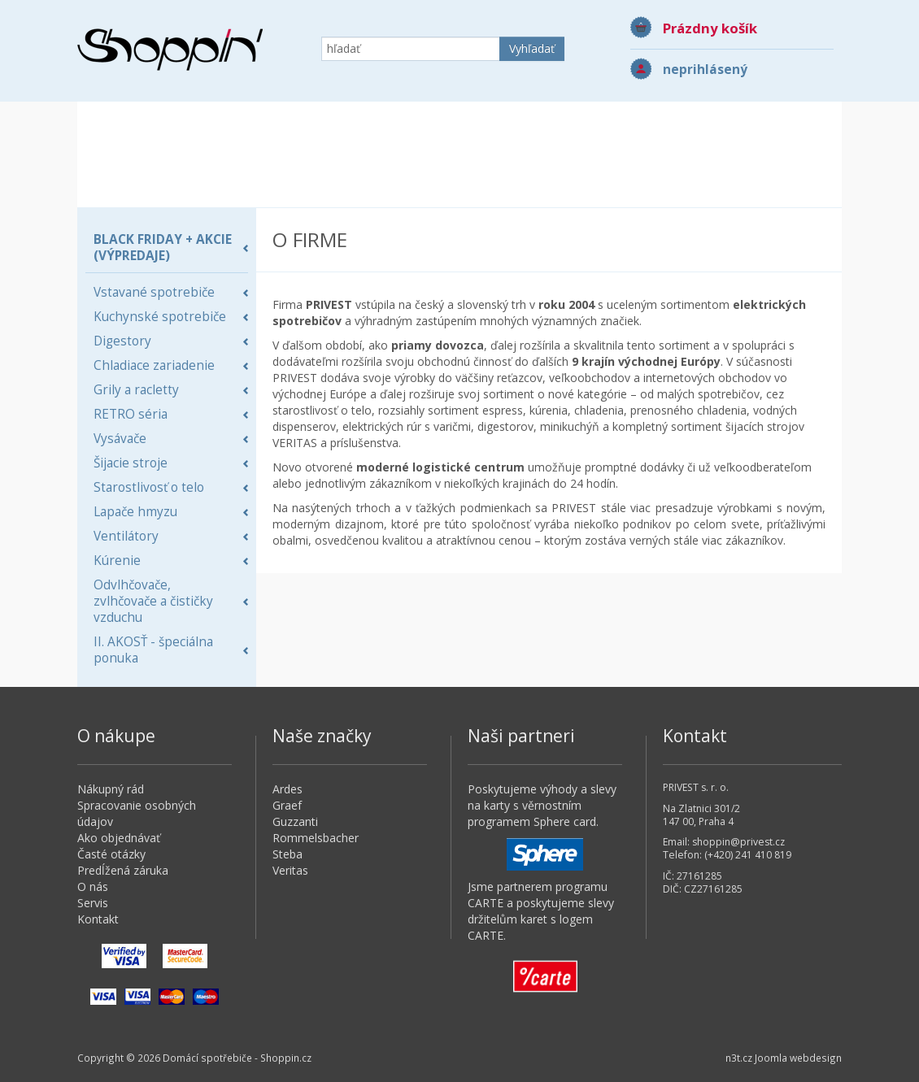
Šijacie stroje (131, 462)
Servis (92, 902)
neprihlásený (705, 69)
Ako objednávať (118, 837)
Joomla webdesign (798, 1057)
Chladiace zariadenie (154, 365)
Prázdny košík (710, 28)
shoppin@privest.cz (738, 842)
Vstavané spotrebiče (154, 292)
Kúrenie (117, 560)
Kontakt (98, 919)
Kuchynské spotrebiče (160, 316)
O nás (92, 886)
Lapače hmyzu (135, 511)
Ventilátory (126, 536)
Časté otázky (111, 854)
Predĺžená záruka (122, 870)
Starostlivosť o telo (149, 487)
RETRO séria (131, 414)
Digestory (122, 341)
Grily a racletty (136, 389)
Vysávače (120, 438)
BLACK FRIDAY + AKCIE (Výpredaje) (163, 247)
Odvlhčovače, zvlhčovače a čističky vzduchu (153, 601)
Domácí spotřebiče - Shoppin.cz (170, 49)
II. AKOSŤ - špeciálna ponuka (153, 650)
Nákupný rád (110, 789)
